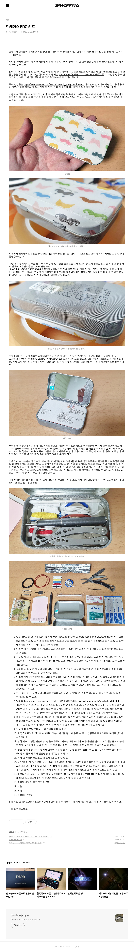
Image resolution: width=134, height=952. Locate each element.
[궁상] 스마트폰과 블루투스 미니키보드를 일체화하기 (29, 837)
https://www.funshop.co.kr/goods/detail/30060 (96, 701)
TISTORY (67, 947)
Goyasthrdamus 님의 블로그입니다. (25, 919)
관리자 (77, 947)
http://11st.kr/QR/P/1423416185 (46, 359)
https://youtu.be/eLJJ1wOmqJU (94, 637)
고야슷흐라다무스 (67, 5)
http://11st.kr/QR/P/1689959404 (25, 269)
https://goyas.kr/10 (89, 97)
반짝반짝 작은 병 (15, 840)
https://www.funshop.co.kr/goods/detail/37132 (81, 74)
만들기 (11, 832)
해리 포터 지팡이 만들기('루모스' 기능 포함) (25, 843)
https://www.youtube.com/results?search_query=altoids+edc (54, 84)
